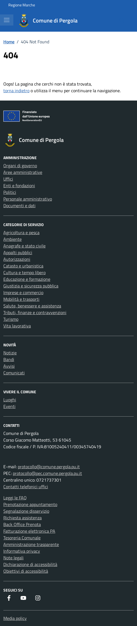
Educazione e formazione (26, 279)
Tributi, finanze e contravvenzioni (34, 312)
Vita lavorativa (17, 325)
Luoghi (9, 399)
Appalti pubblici (17, 252)
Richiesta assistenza (22, 517)
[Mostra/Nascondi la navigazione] (6, 20)
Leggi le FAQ (15, 497)
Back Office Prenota (22, 524)
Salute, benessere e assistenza (32, 305)
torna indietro (16, 90)
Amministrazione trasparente (31, 544)
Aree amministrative (22, 172)
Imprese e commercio (23, 292)
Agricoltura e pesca (21, 232)
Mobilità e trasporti (21, 299)
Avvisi (9, 366)
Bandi (8, 359)
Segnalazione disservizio (26, 511)
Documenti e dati (19, 205)
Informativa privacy (21, 551)
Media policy (15, 618)
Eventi (9, 406)
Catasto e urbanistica (23, 265)
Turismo (10, 319)
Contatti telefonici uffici (25, 486)
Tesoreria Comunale (22, 537)
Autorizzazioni (16, 259)
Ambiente (12, 239)
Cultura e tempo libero (24, 272)
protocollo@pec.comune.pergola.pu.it (47, 473)
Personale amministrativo (27, 199)
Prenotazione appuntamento (30, 504)
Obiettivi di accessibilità (25, 571)
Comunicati (14, 372)
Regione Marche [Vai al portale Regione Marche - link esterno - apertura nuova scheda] (21, 5)
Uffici (8, 179)
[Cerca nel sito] (122, 20)
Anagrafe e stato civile (24, 245)
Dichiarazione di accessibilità (30, 564)
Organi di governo (20, 165)
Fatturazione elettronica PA (29, 531)
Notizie (10, 352)
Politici (9, 192)
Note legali (13, 557)
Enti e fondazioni (19, 185)
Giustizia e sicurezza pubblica (30, 285)
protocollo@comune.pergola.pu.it (49, 466)
